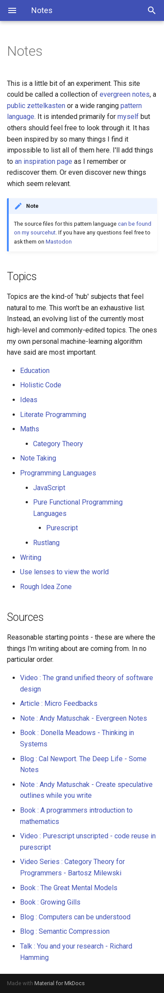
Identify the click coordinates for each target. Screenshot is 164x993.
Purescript (62, 528)
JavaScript (49, 488)
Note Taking (38, 458)
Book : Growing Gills (50, 902)
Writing (30, 557)
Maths (29, 429)
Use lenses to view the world (64, 572)
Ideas (28, 400)
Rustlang (46, 543)
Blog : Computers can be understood (75, 917)
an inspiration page (43, 161)
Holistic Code (40, 385)
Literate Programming (53, 414)
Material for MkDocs (59, 983)
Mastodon (59, 241)
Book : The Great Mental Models (68, 888)
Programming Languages (58, 473)
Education (35, 370)
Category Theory (58, 444)
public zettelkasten (36, 106)
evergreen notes (125, 94)
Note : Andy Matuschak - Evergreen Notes (83, 718)
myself (128, 116)
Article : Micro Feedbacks (58, 703)
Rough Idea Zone (46, 587)
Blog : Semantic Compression (65, 931)
